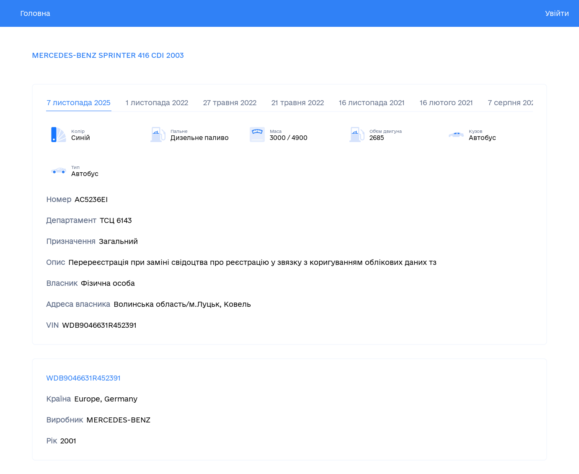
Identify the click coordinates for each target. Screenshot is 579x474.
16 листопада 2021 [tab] (372, 102)
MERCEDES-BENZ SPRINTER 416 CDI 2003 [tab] (108, 55)
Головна (35, 13)
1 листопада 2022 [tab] (157, 102)
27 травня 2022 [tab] (229, 102)
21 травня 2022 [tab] (297, 102)
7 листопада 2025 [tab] (79, 102)
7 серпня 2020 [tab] (514, 102)
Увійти (557, 13)
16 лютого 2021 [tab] (446, 102)
